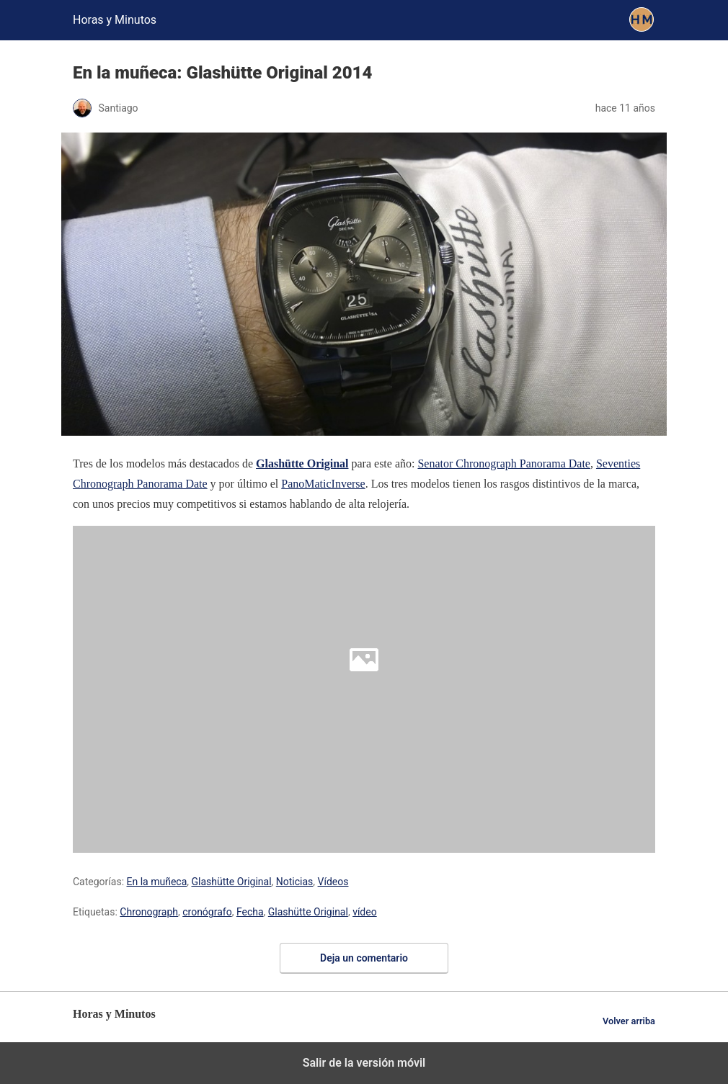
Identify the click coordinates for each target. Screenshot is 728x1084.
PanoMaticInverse (323, 484)
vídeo (364, 912)
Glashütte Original (231, 881)
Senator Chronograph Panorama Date (503, 463)
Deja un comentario (364, 958)
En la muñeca (157, 881)
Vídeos (333, 881)
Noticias (295, 881)
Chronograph (149, 912)
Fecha (250, 912)
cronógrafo (206, 912)
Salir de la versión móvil (364, 1063)
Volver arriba (629, 1021)
